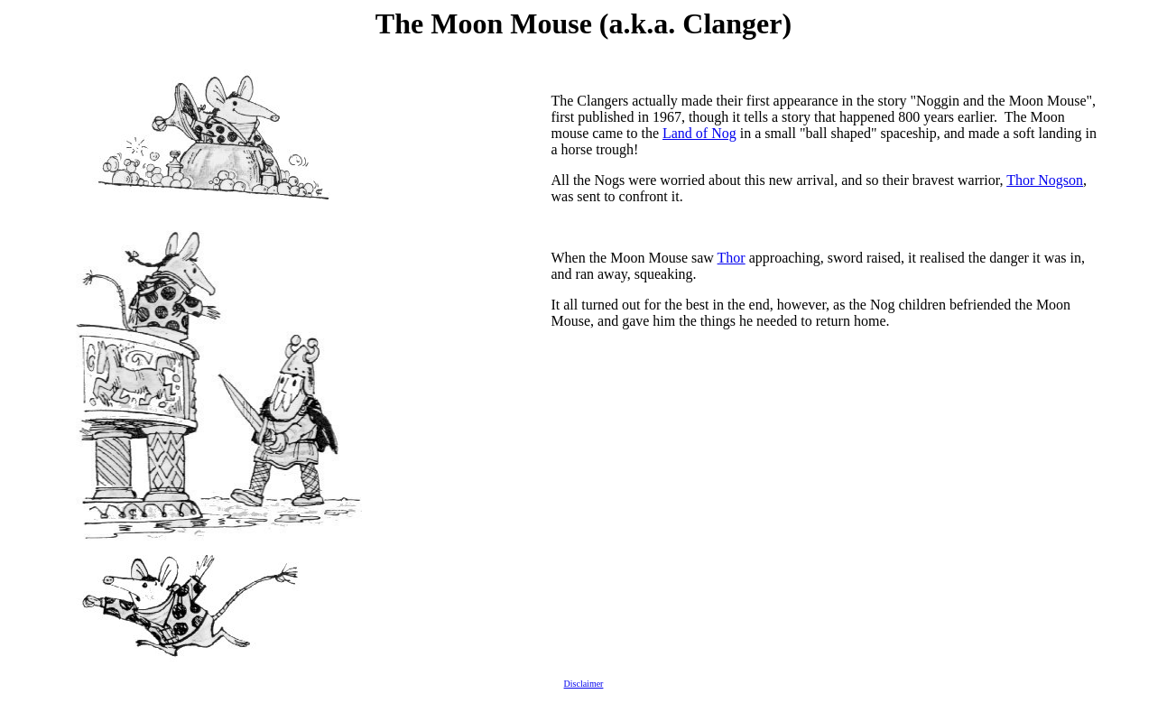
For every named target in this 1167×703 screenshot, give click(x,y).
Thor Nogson (1044, 180)
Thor (732, 257)
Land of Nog (699, 133)
